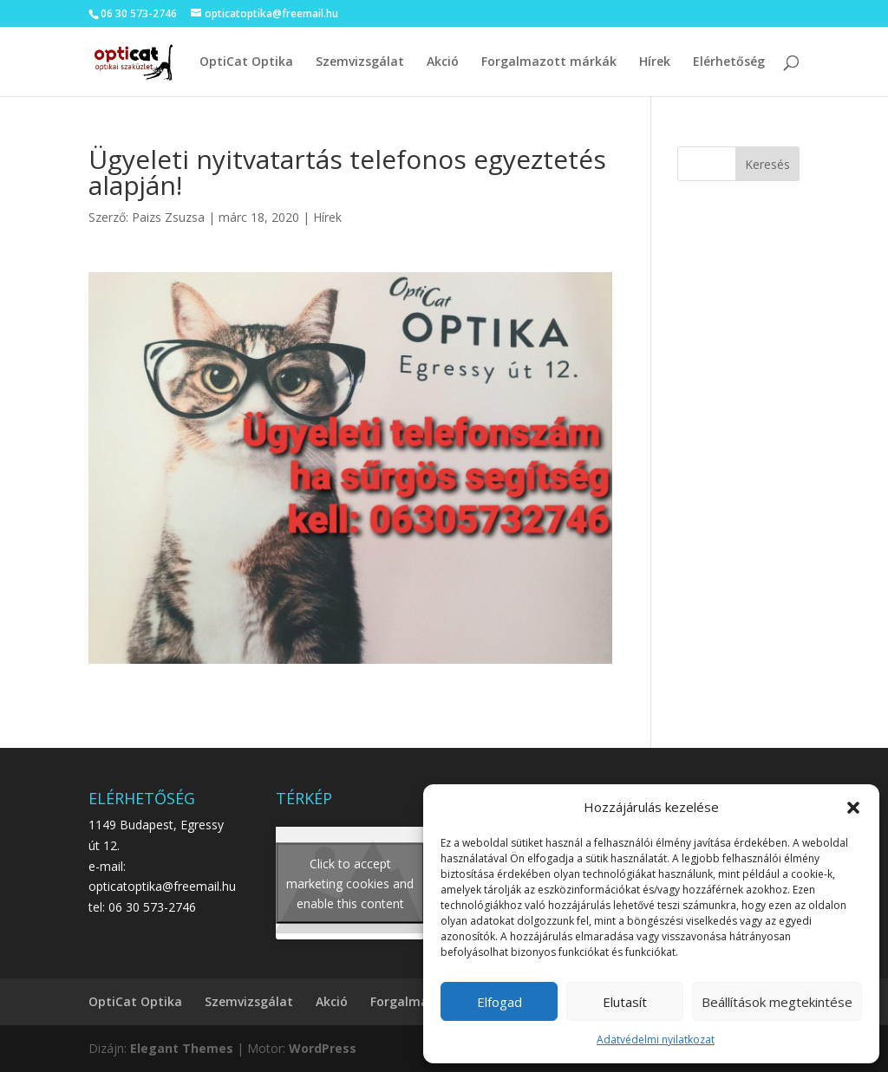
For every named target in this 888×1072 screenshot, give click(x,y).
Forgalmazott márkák (549, 62)
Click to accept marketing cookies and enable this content (350, 882)
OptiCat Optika (246, 62)
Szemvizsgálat (360, 62)
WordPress (322, 1048)
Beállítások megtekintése (777, 1001)
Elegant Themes (181, 1048)
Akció (443, 62)
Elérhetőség (729, 62)
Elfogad (499, 1001)
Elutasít (625, 1001)
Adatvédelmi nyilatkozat (656, 1039)
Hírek (654, 62)
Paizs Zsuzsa (168, 217)
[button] (853, 807)
